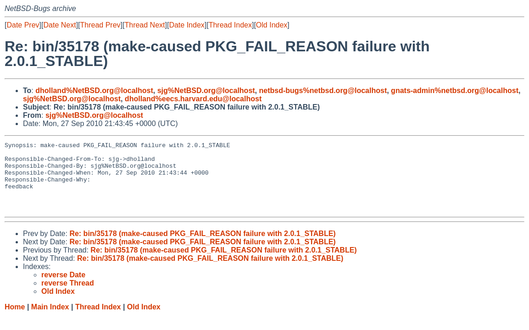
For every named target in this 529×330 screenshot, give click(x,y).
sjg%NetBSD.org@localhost (206, 90)
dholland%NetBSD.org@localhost (94, 90)
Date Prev (22, 25)
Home (15, 320)
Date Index (186, 25)
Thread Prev (100, 25)
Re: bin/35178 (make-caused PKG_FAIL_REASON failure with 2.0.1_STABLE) (202, 247)
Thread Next (144, 25)
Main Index (50, 320)
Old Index (271, 25)
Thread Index (230, 25)
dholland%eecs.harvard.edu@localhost (193, 99)
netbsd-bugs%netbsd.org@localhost (323, 90)
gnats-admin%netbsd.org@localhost (454, 90)
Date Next (59, 25)
